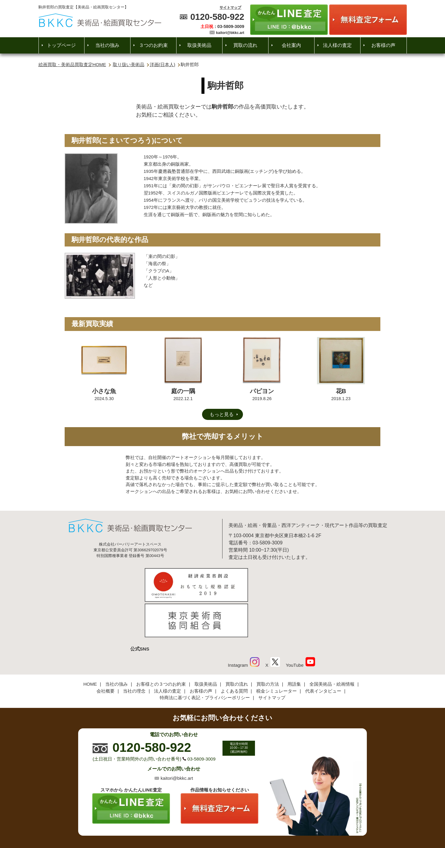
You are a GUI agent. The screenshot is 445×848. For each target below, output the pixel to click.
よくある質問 (234, 651)
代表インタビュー (323, 651)
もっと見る (222, 414)
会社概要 (106, 651)
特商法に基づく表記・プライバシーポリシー (205, 657)
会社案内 (291, 45)
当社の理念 (134, 651)
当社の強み (107, 45)
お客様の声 (383, 45)
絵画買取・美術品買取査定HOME (72, 64)
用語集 (294, 644)
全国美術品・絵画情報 (331, 644)
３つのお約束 (153, 45)
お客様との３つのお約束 (161, 644)
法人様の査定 (337, 45)
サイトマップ (230, 7)
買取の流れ (245, 45)
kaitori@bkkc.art (230, 33)
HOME (90, 644)
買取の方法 (267, 644)
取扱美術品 (199, 45)
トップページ (61, 45)
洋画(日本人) (162, 64)
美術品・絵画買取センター (212, 822)
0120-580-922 (217, 17)
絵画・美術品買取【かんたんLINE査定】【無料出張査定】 (99, 20)
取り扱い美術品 (128, 64)
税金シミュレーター (276, 651)
